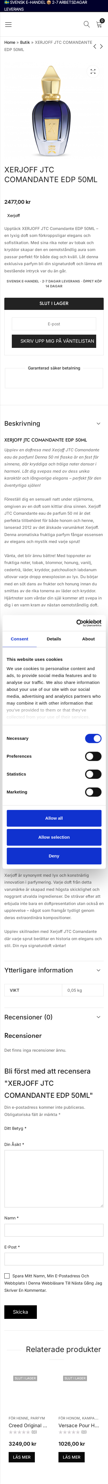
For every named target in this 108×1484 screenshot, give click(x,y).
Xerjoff (13, 215)
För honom (69, 1418)
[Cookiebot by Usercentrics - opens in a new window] (76, 623)
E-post (12, 1246)
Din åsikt (14, 1144)
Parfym (38, 1418)
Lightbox (93, 71)
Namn (11, 1217)
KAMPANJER (93, 1418)
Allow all (54, 818)
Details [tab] (54, 638)
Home (9, 42)
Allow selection (54, 837)
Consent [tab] (19, 638)
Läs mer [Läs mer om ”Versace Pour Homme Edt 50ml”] (71, 1457)
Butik (25, 42)
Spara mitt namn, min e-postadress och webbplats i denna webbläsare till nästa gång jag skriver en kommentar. (53, 1282)
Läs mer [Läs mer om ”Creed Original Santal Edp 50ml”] (22, 1457)
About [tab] (88, 638)
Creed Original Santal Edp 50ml (45, 1425)
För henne (18, 1418)
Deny (54, 855)
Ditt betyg (15, 1128)
